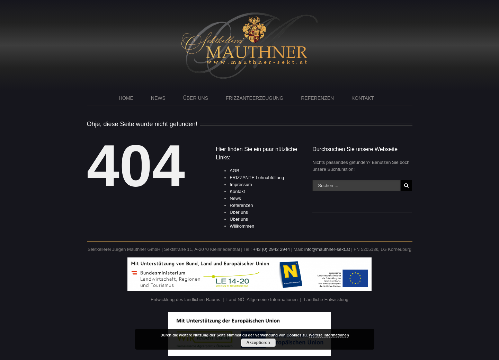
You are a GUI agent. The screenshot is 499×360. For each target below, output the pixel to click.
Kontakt (362, 98)
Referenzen (317, 98)
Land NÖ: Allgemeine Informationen (262, 299)
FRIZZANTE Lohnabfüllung (257, 177)
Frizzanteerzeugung (254, 98)
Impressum (241, 184)
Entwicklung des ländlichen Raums (185, 299)
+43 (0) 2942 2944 (271, 249)
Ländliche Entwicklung (326, 299)
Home (126, 98)
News (158, 98)
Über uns (195, 98)
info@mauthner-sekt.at (327, 249)
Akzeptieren (258, 342)
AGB (234, 170)
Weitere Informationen (329, 335)
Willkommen (242, 226)
